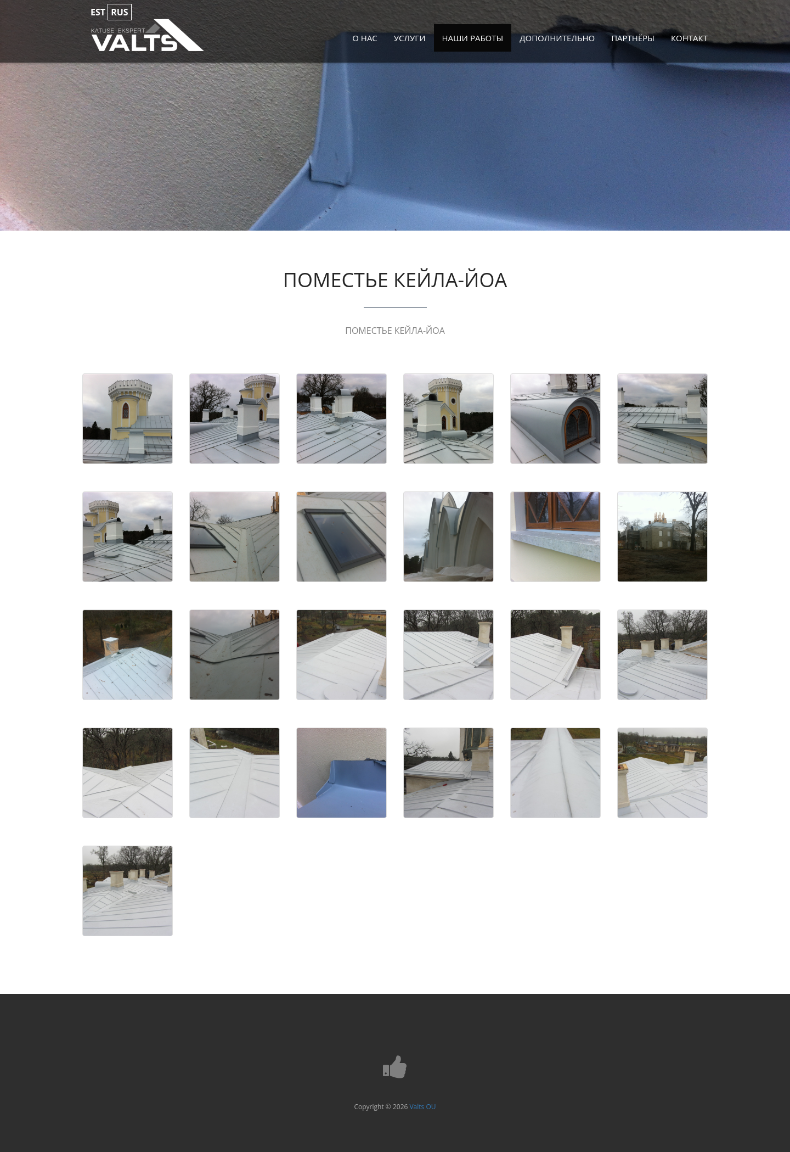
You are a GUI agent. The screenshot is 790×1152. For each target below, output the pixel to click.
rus (119, 12)
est (98, 12)
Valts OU (422, 1106)
